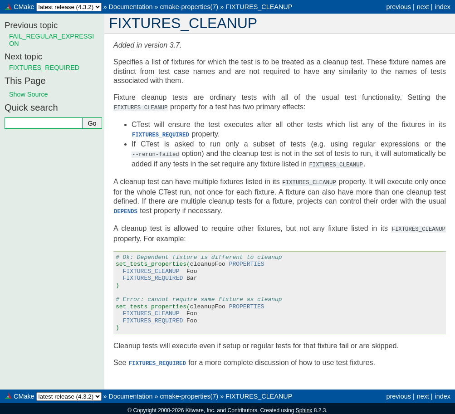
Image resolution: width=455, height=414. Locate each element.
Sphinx (304, 407)
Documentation (131, 6)
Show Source (28, 94)
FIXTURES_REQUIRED (44, 67)
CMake (24, 6)
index (442, 6)
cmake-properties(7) (189, 6)
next (423, 6)
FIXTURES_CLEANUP (258, 6)
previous (398, 6)
